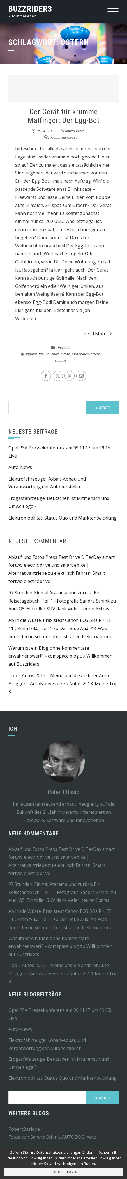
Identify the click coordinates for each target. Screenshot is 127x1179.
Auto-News (20, 467)
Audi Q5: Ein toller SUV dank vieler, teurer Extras (58, 609)
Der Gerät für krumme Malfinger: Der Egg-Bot (64, 116)
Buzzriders (30, 8)
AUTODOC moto (79, 1137)
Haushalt (63, 347)
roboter (60, 360)
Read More (98, 333)
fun (41, 354)
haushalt (52, 354)
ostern (95, 354)
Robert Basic (74, 130)
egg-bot (31, 354)
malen (65, 354)
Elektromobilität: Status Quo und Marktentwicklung (62, 518)
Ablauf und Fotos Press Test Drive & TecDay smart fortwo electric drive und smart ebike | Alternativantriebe (61, 565)
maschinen (80, 354)
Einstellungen (63, 1172)
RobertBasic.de (24, 1129)
